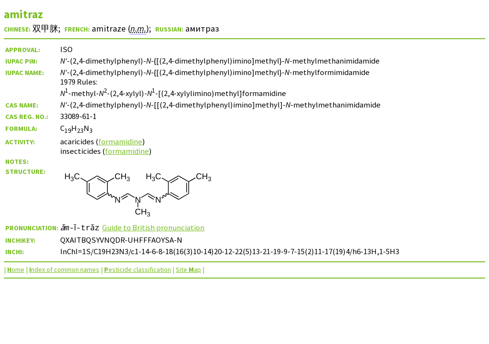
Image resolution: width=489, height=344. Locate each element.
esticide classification (137, 269)
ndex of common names (64, 269)
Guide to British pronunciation (157, 227)
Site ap (188, 269)
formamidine (120, 141)
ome (15, 269)
